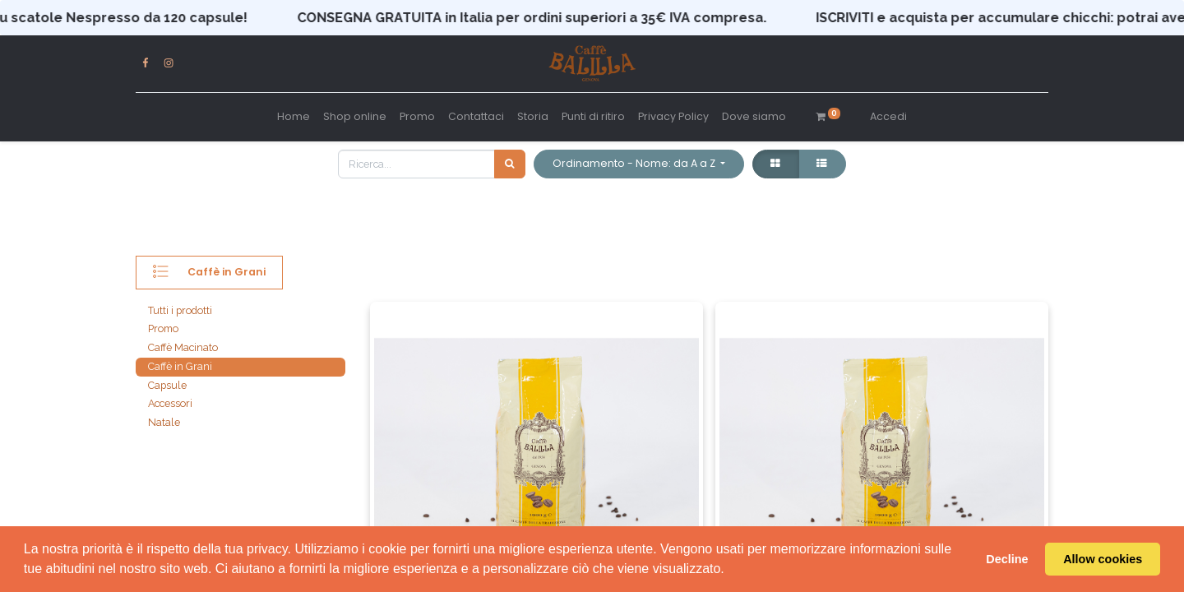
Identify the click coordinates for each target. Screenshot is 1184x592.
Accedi (888, 116)
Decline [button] (1007, 559)
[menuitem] (294, 117)
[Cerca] (509, 164)
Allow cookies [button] (1102, 559)
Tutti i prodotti (180, 310)
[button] (638, 164)
